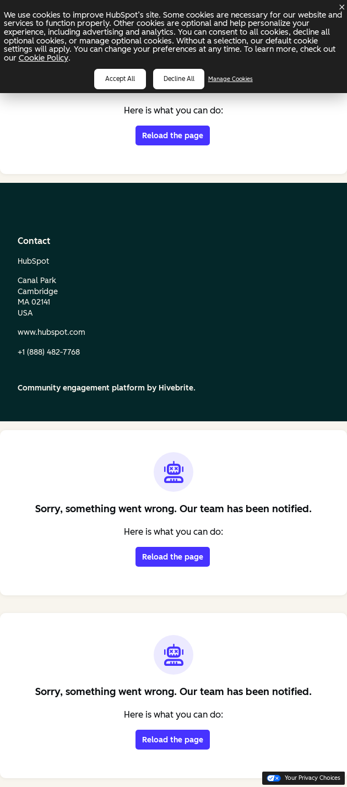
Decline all (179, 79)
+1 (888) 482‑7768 (49, 352)
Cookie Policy (43, 58)
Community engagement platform (81, 388)
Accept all (120, 79)
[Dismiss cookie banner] (342, 7)
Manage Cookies (230, 79)
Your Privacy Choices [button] (303, 777)
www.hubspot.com (51, 332)
